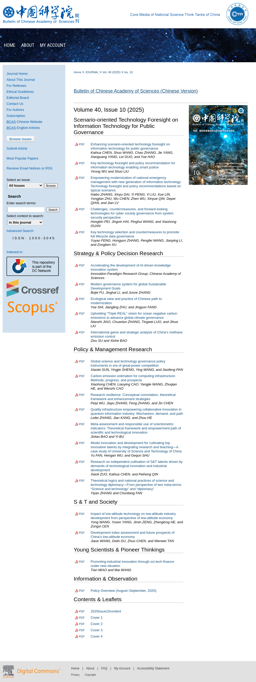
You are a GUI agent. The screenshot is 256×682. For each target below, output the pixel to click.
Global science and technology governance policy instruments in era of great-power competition (128, 363)
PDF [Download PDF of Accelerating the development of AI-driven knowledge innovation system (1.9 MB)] (82, 265)
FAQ (104, 668)
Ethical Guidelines (20, 92)
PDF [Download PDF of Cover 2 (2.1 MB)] (82, 624)
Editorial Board (18, 98)
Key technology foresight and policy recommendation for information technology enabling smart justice (133, 165)
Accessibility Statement (153, 668)
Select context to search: (25, 216)
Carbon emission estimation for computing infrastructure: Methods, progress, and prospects (133, 378)
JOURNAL (91, 72)
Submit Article (17, 148)
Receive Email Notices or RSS (30, 168)
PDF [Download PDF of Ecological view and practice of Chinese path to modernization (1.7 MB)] (82, 298)
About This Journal (21, 80)
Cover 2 (97, 624)
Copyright (90, 674)
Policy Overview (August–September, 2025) (123, 591)
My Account (122, 668)
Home (77, 72)
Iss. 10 (128, 72)
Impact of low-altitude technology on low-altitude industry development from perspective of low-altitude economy (133, 516)
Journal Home (17, 74)
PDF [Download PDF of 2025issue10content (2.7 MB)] (82, 611)
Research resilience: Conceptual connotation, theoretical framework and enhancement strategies (133, 397)
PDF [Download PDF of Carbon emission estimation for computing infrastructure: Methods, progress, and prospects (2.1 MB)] (82, 376)
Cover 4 (97, 636)
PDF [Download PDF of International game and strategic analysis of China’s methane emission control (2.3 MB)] (82, 332)
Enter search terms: (21, 203)
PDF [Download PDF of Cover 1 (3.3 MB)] (82, 617)
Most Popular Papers (22, 158)
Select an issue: (19, 180)
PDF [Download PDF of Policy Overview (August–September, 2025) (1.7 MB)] (82, 590)
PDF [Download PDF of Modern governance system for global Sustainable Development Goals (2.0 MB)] (82, 284)
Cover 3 (97, 630)
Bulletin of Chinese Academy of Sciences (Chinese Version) (136, 91)
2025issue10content (106, 611)
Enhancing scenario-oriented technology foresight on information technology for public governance (130, 146)
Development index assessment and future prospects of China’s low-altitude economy (132, 535)
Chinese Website (24, 122)
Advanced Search (20, 231)
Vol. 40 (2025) (111, 72)
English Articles (23, 128)
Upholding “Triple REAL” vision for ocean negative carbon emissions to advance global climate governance (134, 315)
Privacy (75, 674)
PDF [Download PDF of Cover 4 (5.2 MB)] (82, 636)
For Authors (15, 110)
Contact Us (15, 104)
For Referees (16, 86)
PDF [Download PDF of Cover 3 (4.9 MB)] (82, 630)
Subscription (16, 116)
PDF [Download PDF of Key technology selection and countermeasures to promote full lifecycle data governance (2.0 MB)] (82, 232)
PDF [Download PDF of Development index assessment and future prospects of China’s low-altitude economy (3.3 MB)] (82, 532)
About (90, 668)
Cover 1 (97, 618)
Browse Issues (20, 139)
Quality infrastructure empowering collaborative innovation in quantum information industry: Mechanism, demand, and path (137, 411)
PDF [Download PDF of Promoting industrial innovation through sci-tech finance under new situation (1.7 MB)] (82, 561)
